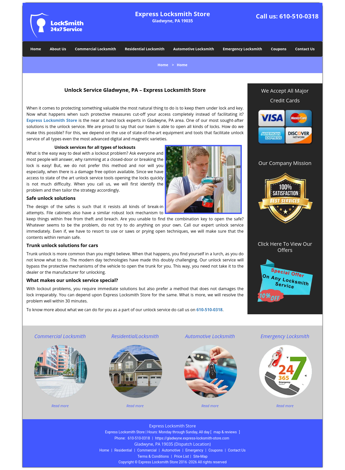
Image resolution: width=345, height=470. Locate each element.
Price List (181, 456)
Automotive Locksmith (193, 48)
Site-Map (200, 456)
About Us (58, 48)
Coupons (278, 48)
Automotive (171, 450)
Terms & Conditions (153, 456)
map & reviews (226, 432)
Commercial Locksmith (95, 48)
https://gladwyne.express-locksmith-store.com (192, 438)
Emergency (194, 450)
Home (35, 48)
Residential (123, 450)
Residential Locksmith (145, 48)
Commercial (147, 450)
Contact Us (305, 48)
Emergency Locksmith (242, 48)
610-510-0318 (299, 16)
